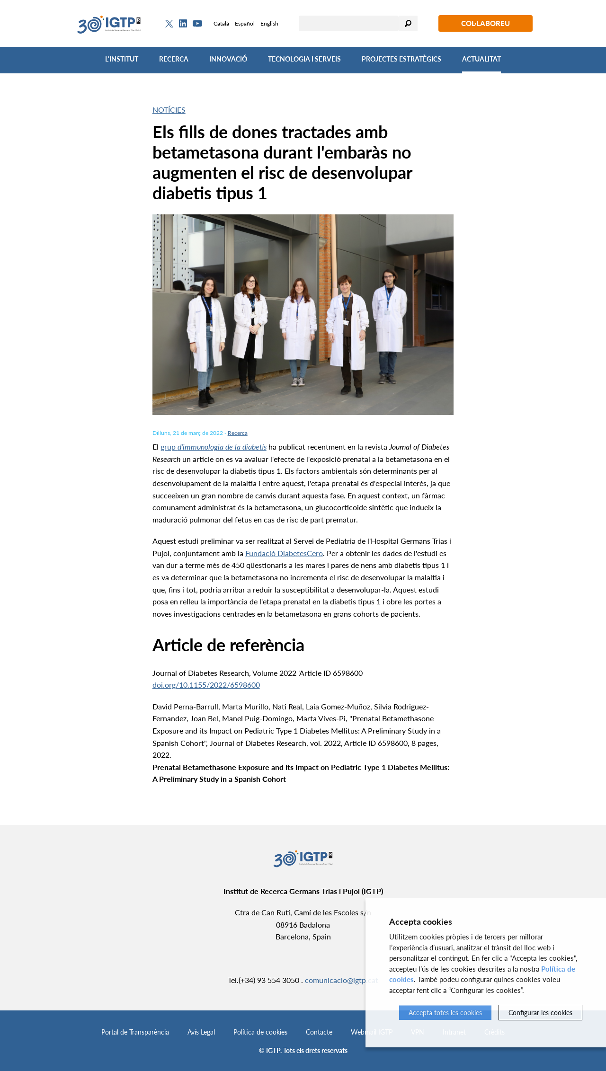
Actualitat (481, 59)
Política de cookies (260, 1032)
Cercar (408, 23)
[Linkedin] (183, 23)
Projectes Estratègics (401, 59)
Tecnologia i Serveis (304, 59)
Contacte (319, 1032)
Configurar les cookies (540, 1013)
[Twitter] (169, 23)
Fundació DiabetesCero (284, 553)
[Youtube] (197, 23)
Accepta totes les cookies (445, 1013)
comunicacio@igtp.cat (341, 979)
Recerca (173, 59)
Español (245, 23)
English (269, 23)
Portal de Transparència (135, 1032)
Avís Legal (201, 1032)
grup (213, 446)
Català (221, 23)
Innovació (228, 59)
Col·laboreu (485, 23)
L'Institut (121, 59)
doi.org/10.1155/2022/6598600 (206, 684)
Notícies (169, 109)
